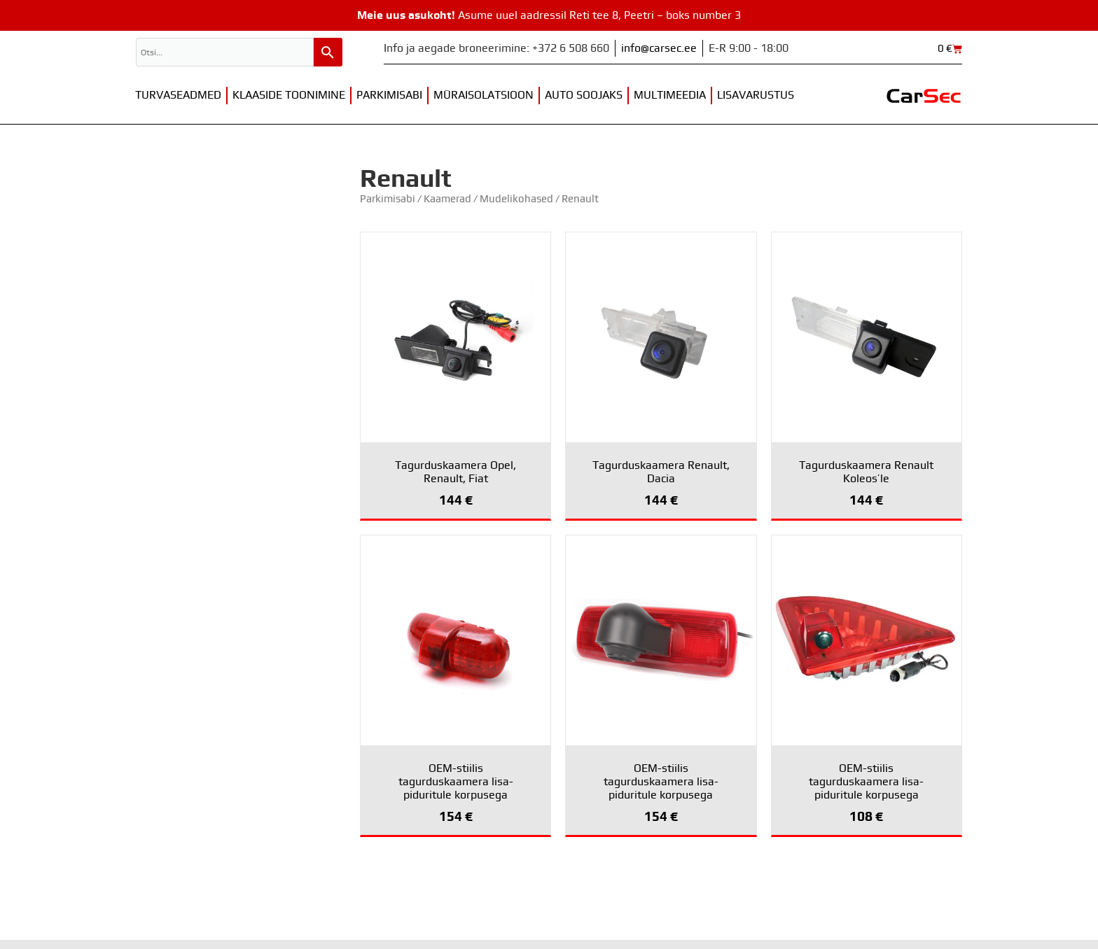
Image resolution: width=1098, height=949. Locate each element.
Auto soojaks (584, 95)
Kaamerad (447, 199)
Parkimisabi (389, 95)
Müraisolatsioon (483, 95)
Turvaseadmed (178, 95)
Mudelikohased (516, 199)
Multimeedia (670, 95)
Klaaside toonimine (288, 95)
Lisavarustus (755, 95)
